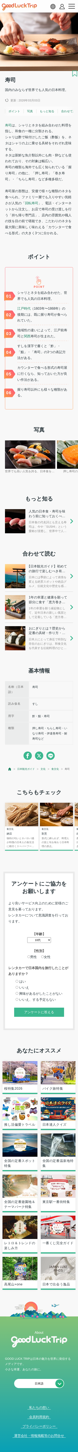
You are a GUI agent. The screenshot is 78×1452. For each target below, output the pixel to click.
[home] (19, 7)
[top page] (9, 769)
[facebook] (28, 756)
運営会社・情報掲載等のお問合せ (39, 1435)
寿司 (8, 125)
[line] (50, 756)
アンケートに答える (39, 1012)
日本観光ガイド (26, 769)
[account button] (62, 6)
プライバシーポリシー (39, 1426)
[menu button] (71, 6)
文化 (43, 769)
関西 (27, 336)
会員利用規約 (39, 1417)
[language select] (52, 6)
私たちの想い (39, 1407)
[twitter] (39, 756)
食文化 (55, 769)
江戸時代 (24, 308)
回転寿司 (31, 203)
